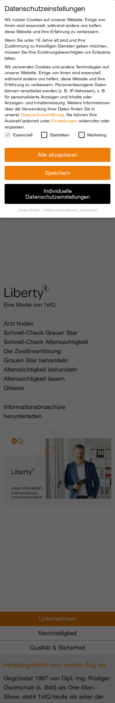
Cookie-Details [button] (29, 210)
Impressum (88, 210)
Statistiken (55, 135)
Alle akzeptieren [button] (58, 154)
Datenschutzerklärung (42, 114)
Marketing (92, 135)
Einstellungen (65, 120)
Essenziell (19, 135)
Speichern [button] (57, 172)
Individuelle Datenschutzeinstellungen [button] (57, 193)
